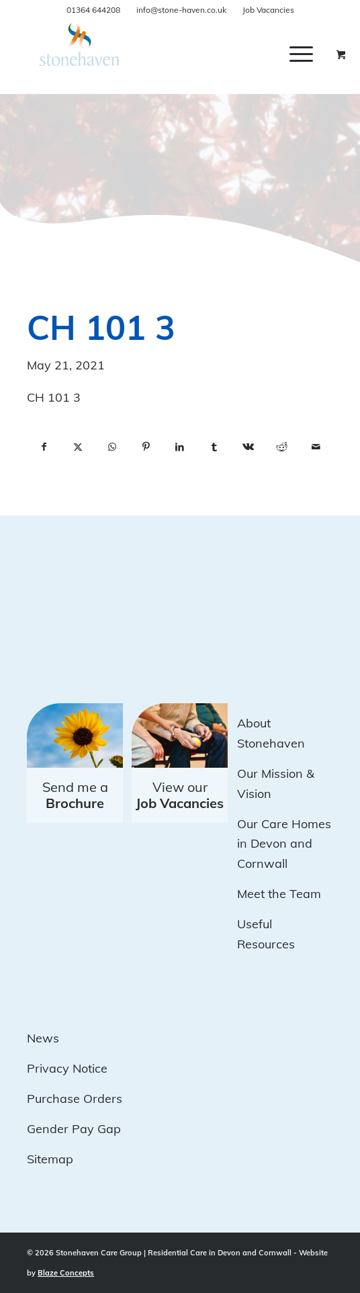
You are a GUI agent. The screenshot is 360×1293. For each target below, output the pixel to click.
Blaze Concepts (66, 1273)
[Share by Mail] (316, 447)
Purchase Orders (74, 1098)
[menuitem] (311, 54)
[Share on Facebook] (44, 447)
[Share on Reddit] (282, 447)
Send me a (75, 794)
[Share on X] (78, 447)
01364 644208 (93, 10)
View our (180, 794)
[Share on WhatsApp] (112, 447)
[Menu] (301, 54)
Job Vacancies (268, 10)
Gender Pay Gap (74, 1128)
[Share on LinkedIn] (180, 447)
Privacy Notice (67, 1068)
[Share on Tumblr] (214, 447)
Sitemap (50, 1159)
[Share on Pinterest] (146, 447)
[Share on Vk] (248, 447)
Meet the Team (279, 893)
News (43, 1038)
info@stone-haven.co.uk (181, 10)
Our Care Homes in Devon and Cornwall (284, 843)
